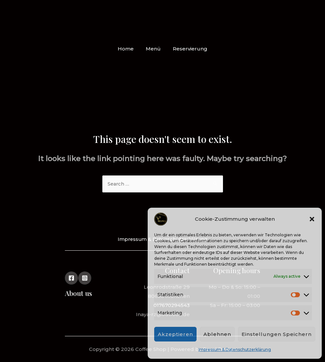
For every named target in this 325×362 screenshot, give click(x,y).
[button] (312, 219)
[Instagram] (84, 278)
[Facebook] (71, 278)
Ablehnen (217, 334)
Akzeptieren (175, 334)
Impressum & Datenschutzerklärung (235, 349)
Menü (153, 49)
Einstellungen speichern (277, 334)
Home (128, 49)
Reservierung (187, 49)
